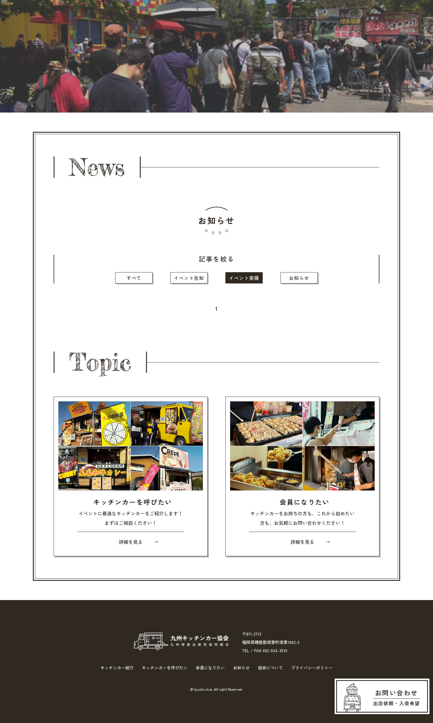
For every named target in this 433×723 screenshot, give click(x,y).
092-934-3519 (275, 650)
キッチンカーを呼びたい (158, 22)
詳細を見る (130, 541)
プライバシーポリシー (312, 668)
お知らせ (273, 22)
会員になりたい (225, 22)
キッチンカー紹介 (89, 22)
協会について (319, 22)
